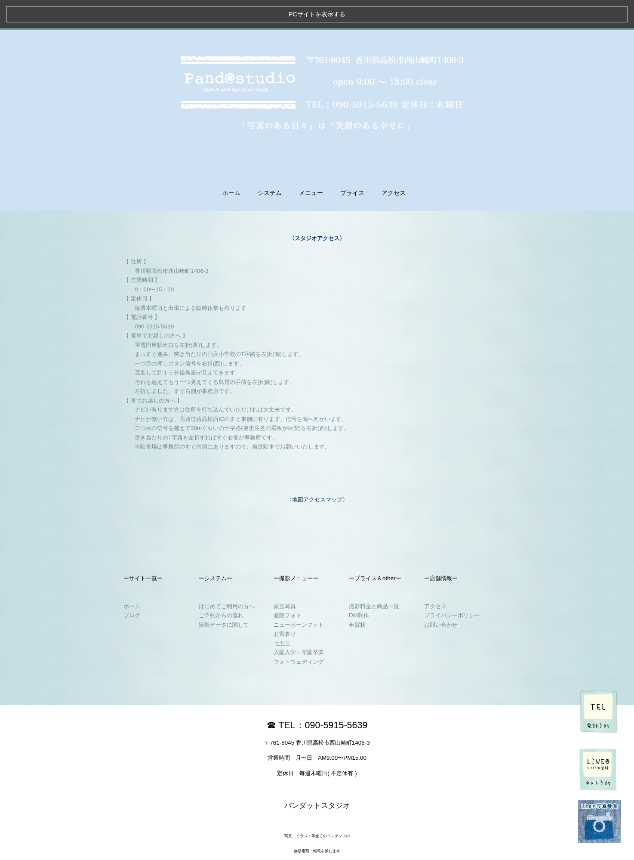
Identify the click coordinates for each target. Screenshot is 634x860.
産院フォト (288, 587)
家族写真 (285, 577)
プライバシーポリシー (452, 587)
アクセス (435, 577)
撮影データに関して (224, 596)
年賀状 (357, 596)
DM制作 (359, 587)
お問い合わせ (441, 596)
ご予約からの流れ (221, 587)
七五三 (282, 614)
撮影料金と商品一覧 (374, 577)
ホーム (231, 164)
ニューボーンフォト (299, 596)
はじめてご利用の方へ (227, 577)
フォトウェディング (299, 633)
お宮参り (285, 605)
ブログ (131, 587)
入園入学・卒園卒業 (299, 624)
